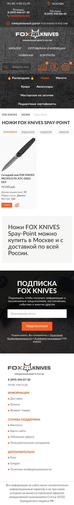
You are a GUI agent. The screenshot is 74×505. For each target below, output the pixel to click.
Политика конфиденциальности (31, 469)
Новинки (26, 55)
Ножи (45, 78)
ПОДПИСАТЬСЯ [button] (37, 326)
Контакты (47, 55)
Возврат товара (20, 410)
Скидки (15, 463)
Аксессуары (45, 86)
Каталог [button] (15, 48)
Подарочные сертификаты (37, 104)
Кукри (25, 86)
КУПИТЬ (7, 205)
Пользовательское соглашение (30, 443)
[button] (18, 15)
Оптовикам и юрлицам (46, 48)
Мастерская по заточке (37, 95)
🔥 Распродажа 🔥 (20, 78)
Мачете (61, 78)
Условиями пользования (47, 338)
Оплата (15, 404)
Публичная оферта (22, 437)
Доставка (16, 398)
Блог (13, 457)
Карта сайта (18, 431)
